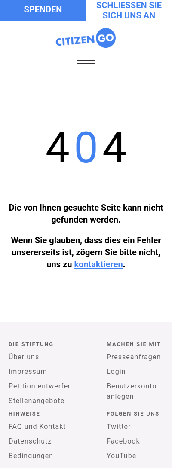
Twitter (119, 426)
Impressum (28, 371)
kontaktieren (98, 264)
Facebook (123, 441)
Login (116, 371)
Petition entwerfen (40, 386)
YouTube (121, 456)
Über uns (24, 357)
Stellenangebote (36, 401)
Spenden (43, 9)
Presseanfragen (134, 357)
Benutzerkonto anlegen (132, 391)
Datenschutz (30, 441)
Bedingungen (31, 456)
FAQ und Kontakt (37, 426)
